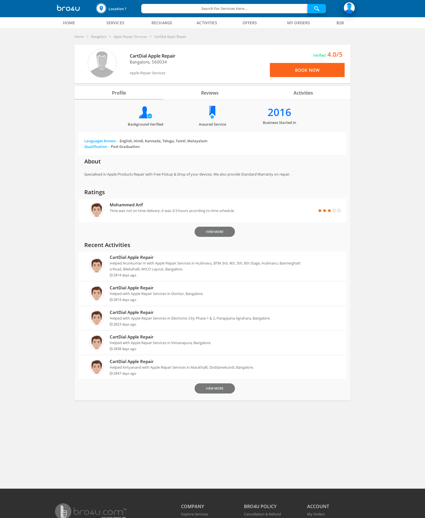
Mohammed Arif (126, 204)
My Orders (316, 514)
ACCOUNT (318, 506)
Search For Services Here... (224, 8)
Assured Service (212, 124)
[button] (118, 8)
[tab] (68, 23)
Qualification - (112, 146)
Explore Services (194, 514)
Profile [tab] (119, 93)
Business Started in (279, 122)
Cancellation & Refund (262, 514)
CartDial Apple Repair (152, 56)
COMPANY (192, 506)
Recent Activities (107, 245)
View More (214, 232)
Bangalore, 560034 (148, 62)
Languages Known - (145, 140)
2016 (279, 112)
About (92, 161)
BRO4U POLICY (260, 506)
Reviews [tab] (210, 93)
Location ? (117, 8)
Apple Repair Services (147, 72)
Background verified (145, 124)
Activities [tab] (303, 93)
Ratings (94, 192)
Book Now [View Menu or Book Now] (307, 70)
